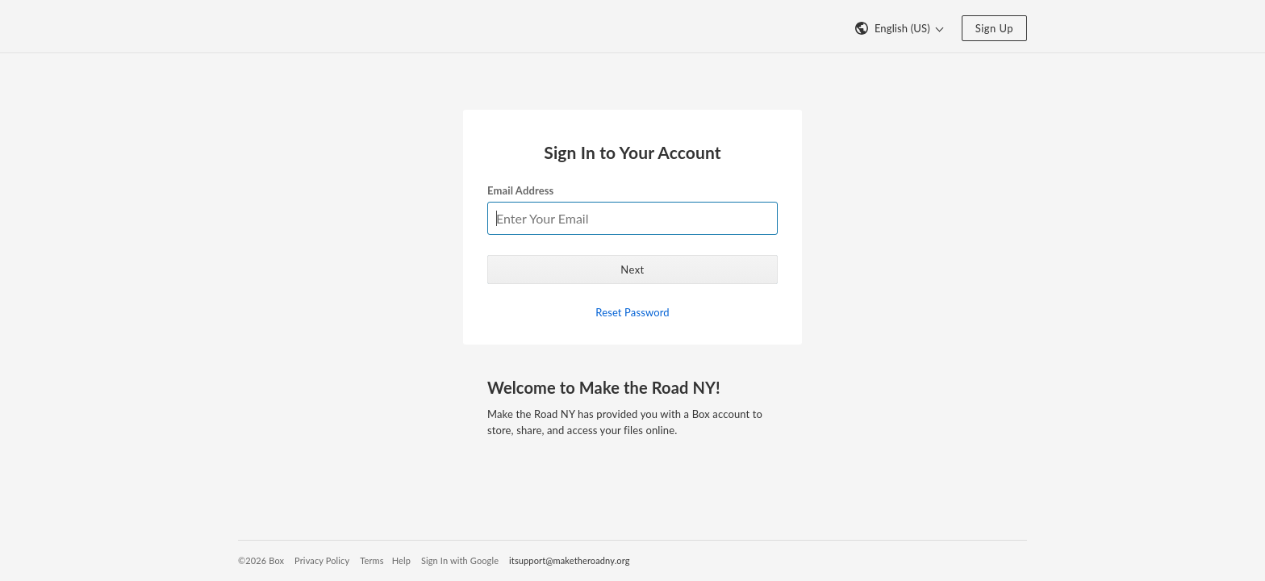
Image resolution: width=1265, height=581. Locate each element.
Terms (371, 560)
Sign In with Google (460, 560)
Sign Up (994, 28)
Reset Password (632, 312)
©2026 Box (261, 560)
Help (401, 560)
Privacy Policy (321, 560)
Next (632, 269)
